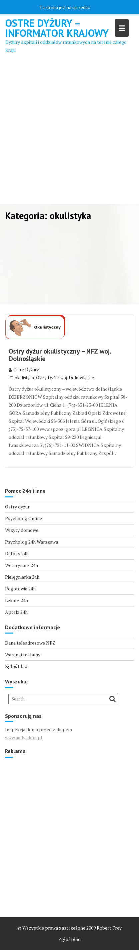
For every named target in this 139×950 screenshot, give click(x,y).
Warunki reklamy (22, 654)
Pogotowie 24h (20, 588)
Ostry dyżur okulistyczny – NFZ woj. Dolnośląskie (60, 355)
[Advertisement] (69, 131)
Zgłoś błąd (16, 666)
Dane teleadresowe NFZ (30, 643)
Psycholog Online (23, 518)
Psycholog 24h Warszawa (31, 542)
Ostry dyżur (17, 506)
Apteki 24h (16, 612)
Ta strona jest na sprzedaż (64, 7)
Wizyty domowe (21, 530)
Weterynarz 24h (21, 565)
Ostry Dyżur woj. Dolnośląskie (65, 378)
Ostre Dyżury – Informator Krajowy (57, 27)
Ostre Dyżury (24, 370)
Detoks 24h (17, 553)
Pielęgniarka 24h (22, 577)
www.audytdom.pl (23, 737)
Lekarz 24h (16, 600)
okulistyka (24, 378)
